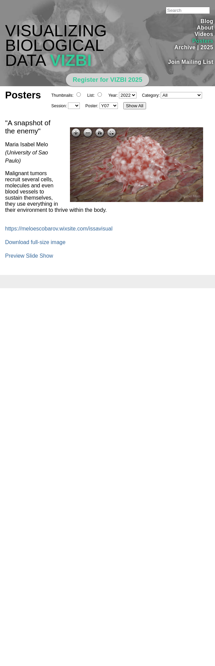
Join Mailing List (191, 62)
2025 (206, 47)
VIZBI (71, 60)
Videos (204, 34)
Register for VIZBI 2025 (107, 79)
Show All (134, 105)
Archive (185, 47)
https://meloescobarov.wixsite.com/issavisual (58, 229)
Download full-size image (35, 242)
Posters (202, 41)
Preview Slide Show (29, 256)
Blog (207, 21)
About (205, 28)
